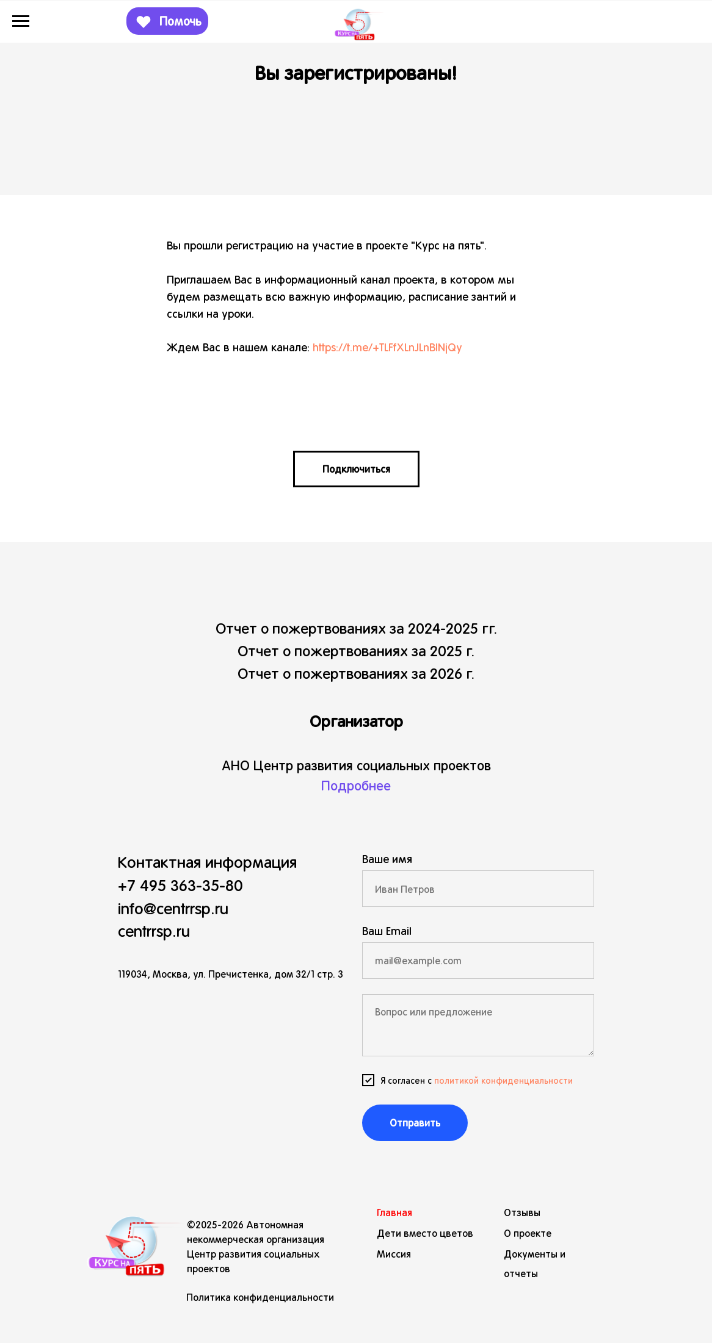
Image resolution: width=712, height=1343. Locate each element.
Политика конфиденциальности (260, 1297)
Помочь (180, 21)
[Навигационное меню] (20, 21)
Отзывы (522, 1212)
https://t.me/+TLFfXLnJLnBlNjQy (387, 347)
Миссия (394, 1253)
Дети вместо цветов (425, 1233)
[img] (129, 1240)
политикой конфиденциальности (503, 1080)
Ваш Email (387, 930)
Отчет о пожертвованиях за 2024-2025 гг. (356, 627)
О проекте (527, 1233)
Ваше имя (387, 858)
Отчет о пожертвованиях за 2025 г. (356, 650)
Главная (394, 1212)
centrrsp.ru (154, 930)
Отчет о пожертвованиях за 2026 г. (356, 672)
